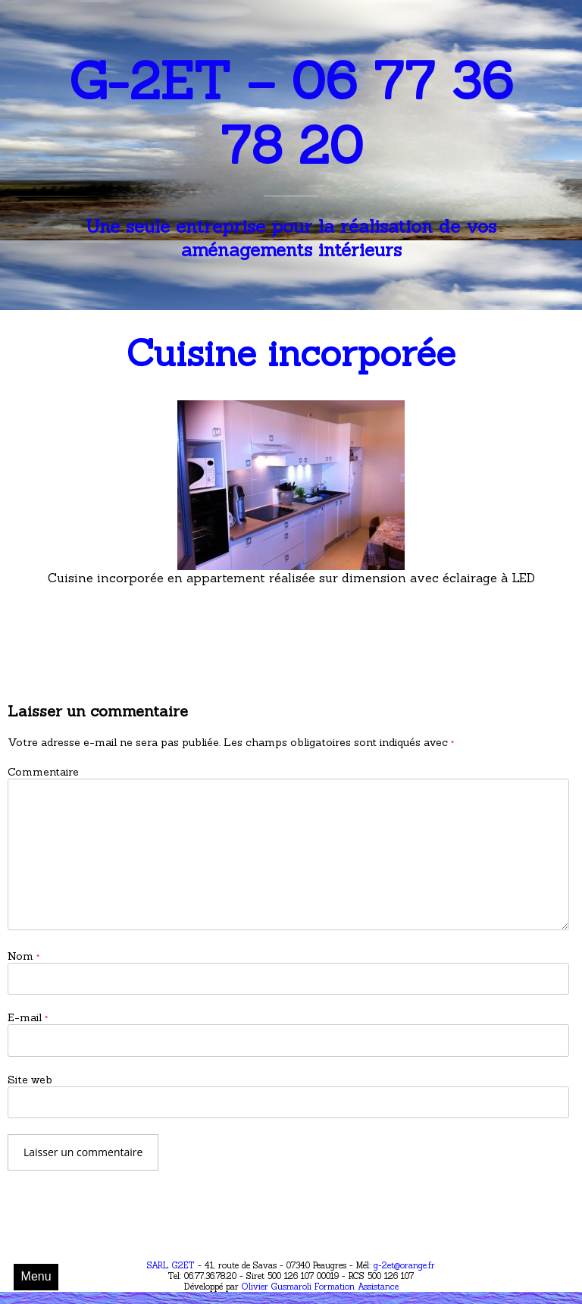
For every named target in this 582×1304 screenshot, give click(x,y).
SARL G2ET (171, 1265)
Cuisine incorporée (291, 353)
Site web (30, 1079)
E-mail (28, 1017)
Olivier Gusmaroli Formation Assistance (319, 1286)
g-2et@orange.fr (404, 1265)
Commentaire (43, 772)
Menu (36, 1276)
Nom (23, 956)
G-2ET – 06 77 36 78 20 (291, 113)
